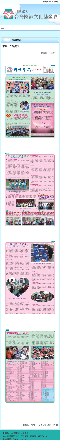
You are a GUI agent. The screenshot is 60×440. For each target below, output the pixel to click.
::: (3, 33)
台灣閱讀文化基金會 (50, 2)
